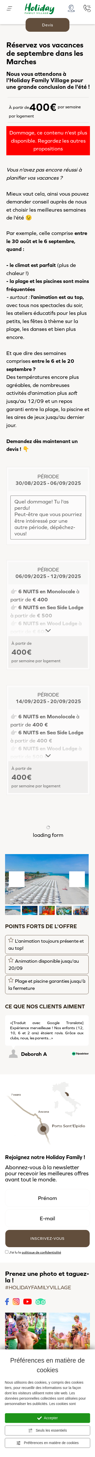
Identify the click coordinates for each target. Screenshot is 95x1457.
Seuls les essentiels (47, 1430)
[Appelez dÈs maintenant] (87, 8)
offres (81, 1173)
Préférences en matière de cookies (47, 1443)
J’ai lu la (35, 1252)
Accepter (47, 1418)
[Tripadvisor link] (40, 1301)
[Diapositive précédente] (77, 1007)
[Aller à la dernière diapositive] (17, 879)
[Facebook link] (7, 1301)
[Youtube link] (27, 1301)
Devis (47, 25)
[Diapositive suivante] (77, 879)
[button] (13, 910)
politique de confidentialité (41, 1252)
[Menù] (9, 8)
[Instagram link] (16, 1301)
